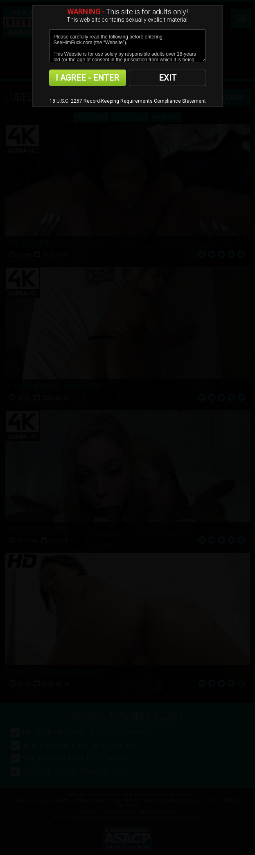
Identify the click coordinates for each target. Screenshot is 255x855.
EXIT (167, 78)
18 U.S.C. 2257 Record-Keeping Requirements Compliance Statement (128, 101)
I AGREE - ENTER (87, 78)
